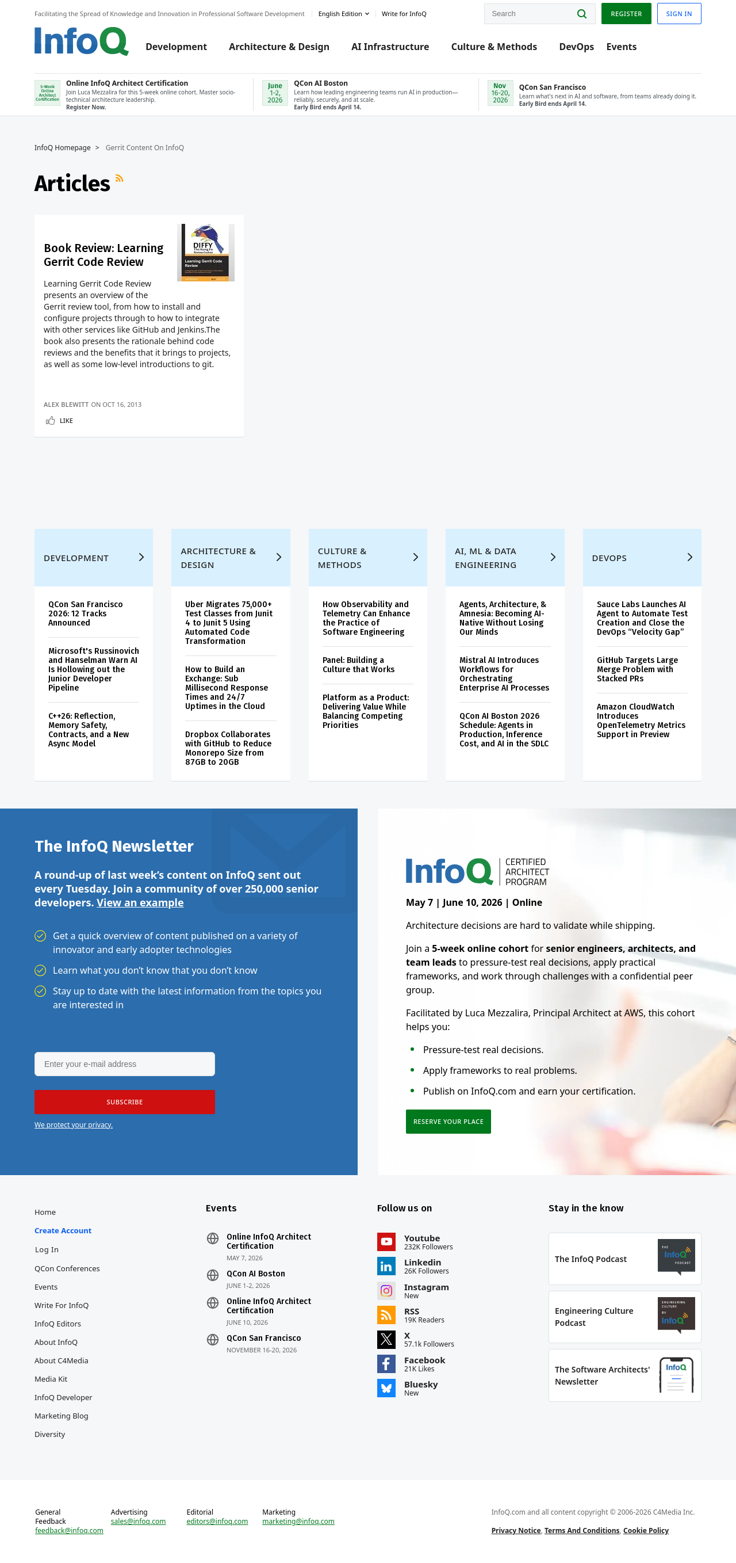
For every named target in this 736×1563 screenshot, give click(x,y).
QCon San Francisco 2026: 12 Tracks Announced (85, 614)
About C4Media (61, 1360)
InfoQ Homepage (62, 148)
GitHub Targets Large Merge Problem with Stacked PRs (637, 669)
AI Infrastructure (390, 47)
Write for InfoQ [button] (404, 13)
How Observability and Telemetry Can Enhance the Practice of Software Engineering (366, 618)
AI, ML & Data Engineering (485, 557)
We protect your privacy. (73, 1125)
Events (621, 47)
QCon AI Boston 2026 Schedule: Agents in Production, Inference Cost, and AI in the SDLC (504, 730)
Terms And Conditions (582, 1530)
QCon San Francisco (264, 1338)
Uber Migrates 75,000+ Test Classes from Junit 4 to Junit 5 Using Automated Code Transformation (229, 623)
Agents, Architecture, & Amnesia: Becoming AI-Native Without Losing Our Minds (502, 618)
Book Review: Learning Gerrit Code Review (103, 255)
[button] (124, 1102)
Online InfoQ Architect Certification (269, 1242)
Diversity (49, 1434)
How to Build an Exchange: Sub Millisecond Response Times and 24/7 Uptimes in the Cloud (226, 688)
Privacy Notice (516, 1530)
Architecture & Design (279, 47)
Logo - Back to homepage (81, 41)
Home (45, 1212)
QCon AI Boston (256, 1274)
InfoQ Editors (57, 1323)
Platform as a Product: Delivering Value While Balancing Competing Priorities (366, 711)
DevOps (576, 47)
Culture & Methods (494, 47)
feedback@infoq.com (69, 1530)
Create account (62, 1230)
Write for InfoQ (61, 1305)
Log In (47, 1249)
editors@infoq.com (217, 1521)
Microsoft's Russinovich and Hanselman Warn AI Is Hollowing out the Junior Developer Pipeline (93, 669)
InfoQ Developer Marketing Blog (63, 1406)
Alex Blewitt (66, 404)
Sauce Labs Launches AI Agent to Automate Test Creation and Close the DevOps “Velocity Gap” (642, 618)
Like (66, 420)
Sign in (679, 13)
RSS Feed (121, 183)
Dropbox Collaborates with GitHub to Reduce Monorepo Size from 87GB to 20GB (228, 748)
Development (176, 47)
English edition (340, 13)
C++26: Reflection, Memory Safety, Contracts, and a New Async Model (88, 730)
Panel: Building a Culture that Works (358, 664)
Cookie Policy (646, 1530)
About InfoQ (56, 1342)
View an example (140, 902)
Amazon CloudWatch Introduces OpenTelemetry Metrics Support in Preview (641, 720)
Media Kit (50, 1379)
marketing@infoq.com (298, 1521)
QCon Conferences (67, 1268)
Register (626, 13)
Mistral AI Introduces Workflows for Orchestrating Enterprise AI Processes (504, 674)
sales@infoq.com (138, 1521)
